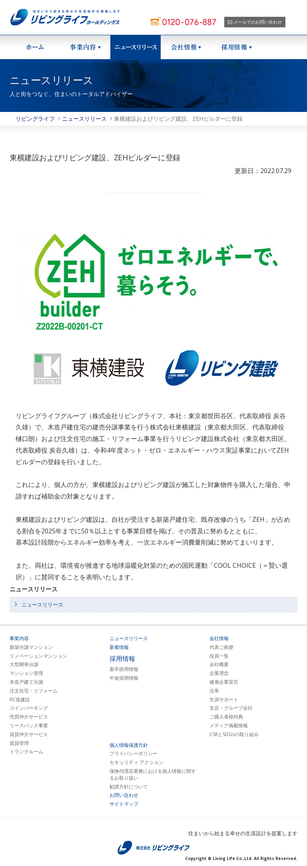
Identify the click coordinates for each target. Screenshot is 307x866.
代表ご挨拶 (221, 647)
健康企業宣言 (223, 682)
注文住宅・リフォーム (34, 691)
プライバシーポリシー (133, 753)
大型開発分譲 (24, 664)
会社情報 (186, 47)
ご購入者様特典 (226, 717)
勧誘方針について (129, 787)
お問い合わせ (124, 795)
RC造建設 (20, 699)
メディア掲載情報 (228, 725)
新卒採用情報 (124, 669)
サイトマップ (124, 804)
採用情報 (236, 47)
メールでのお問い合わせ (255, 22)
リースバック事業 (29, 725)
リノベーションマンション (38, 656)
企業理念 (219, 673)
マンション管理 (26, 673)
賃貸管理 (19, 743)
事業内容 (19, 638)
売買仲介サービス (29, 717)
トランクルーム (26, 751)
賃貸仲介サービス (29, 734)
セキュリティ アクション (136, 762)
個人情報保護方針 (129, 745)
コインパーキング (29, 708)
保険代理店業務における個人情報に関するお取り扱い (153, 774)
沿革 (214, 691)
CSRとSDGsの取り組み (234, 734)
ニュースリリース (135, 47)
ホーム (35, 47)
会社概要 (219, 664)
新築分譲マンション (31, 647)
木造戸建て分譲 (26, 682)
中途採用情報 (124, 678)
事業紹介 (85, 47)
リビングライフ (35, 118)
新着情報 (119, 647)
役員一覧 (219, 656)
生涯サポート (223, 699)
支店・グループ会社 (231, 708)
